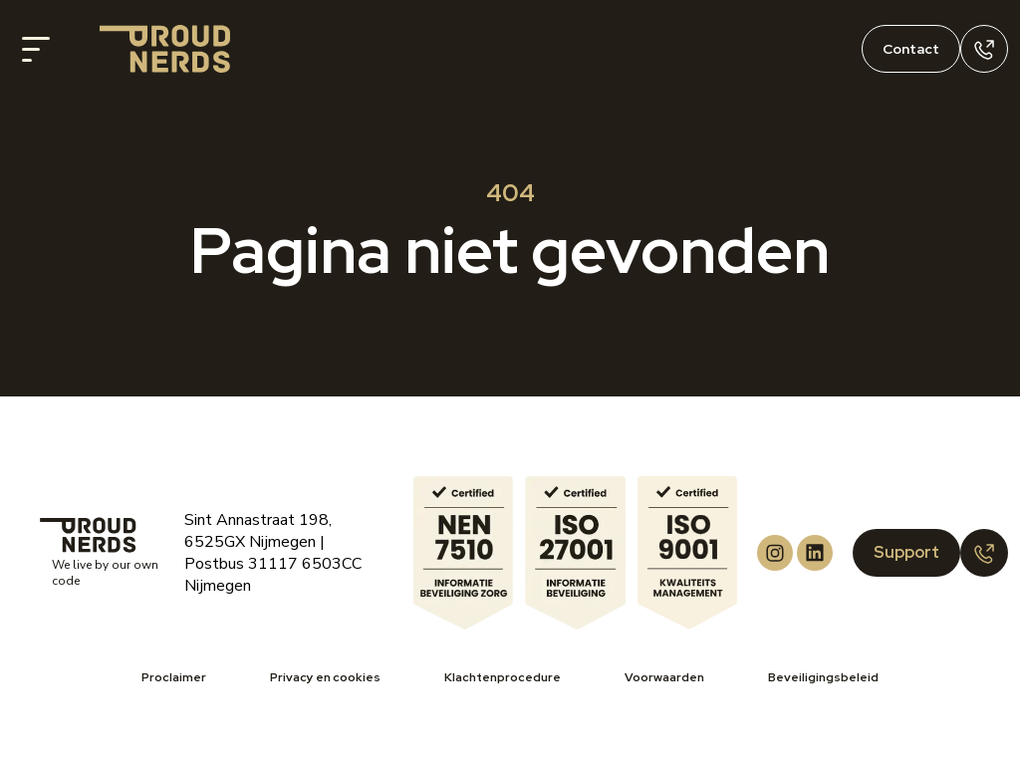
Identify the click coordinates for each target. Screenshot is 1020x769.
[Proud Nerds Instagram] (775, 553)
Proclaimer (173, 677)
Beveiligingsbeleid (823, 677)
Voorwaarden (664, 677)
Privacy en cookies (325, 677)
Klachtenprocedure (502, 677)
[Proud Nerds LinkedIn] (815, 553)
